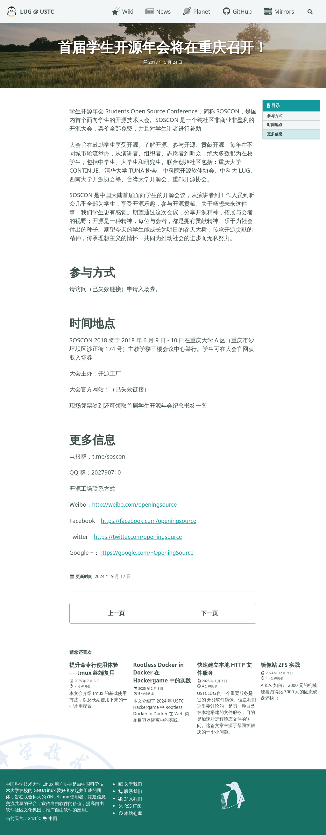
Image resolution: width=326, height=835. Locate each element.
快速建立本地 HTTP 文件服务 (226, 668)
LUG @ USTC (37, 11)
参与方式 (274, 115)
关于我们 (130, 784)
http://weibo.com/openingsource (136, 504)
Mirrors (278, 11)
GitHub (236, 11)
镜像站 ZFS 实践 (281, 664)
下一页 (209, 613)
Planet (195, 11)
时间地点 (274, 124)
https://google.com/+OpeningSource (148, 552)
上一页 (116, 613)
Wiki (121, 11)
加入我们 (130, 798)
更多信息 (274, 134)
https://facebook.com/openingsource (151, 520)
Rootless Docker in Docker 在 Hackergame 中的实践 (160, 676)
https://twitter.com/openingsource (140, 536)
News (157, 11)
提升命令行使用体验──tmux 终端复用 (95, 668)
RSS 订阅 (130, 806)
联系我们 (130, 791)
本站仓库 (130, 813)
